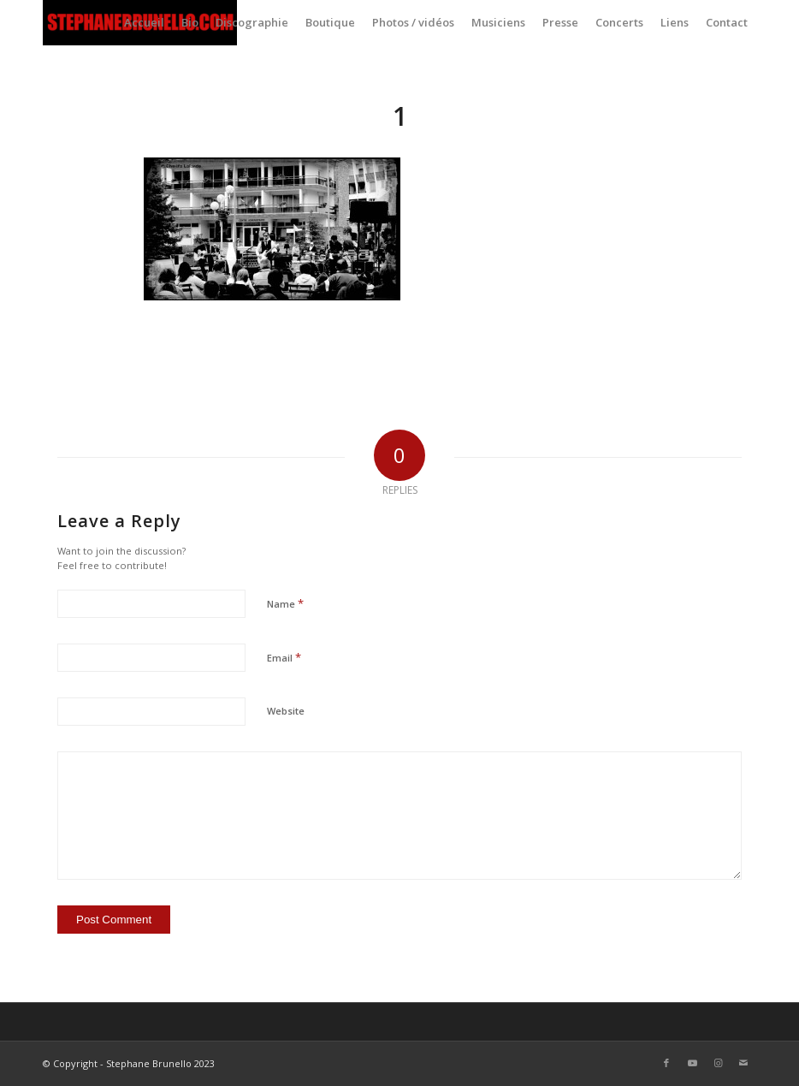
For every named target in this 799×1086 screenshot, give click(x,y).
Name (285, 603)
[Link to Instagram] (718, 1063)
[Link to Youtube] (692, 1063)
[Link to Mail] (743, 1063)
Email (284, 657)
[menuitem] (144, 22)
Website (286, 710)
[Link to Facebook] (666, 1063)
